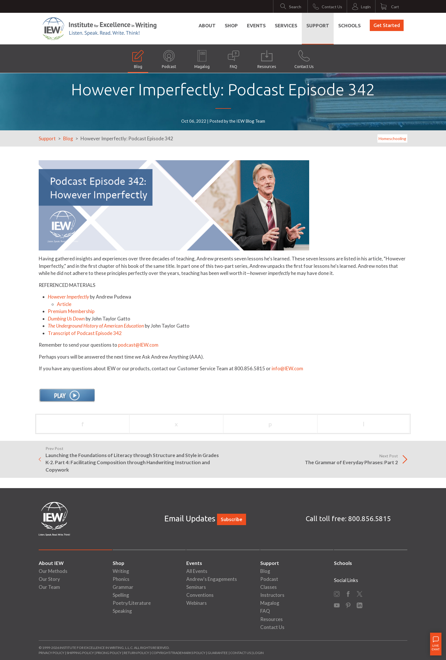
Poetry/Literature (132, 603)
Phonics (121, 579)
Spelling (121, 595)
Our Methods (53, 571)
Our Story (49, 579)
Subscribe (231, 519)
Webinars (196, 603)
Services (286, 25)
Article (64, 304)
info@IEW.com (287, 368)
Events (256, 25)
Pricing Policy (108, 653)
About (207, 25)
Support (317, 25)
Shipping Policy (80, 653)
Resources (266, 59)
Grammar (123, 587)
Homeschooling (392, 138)
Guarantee (218, 653)
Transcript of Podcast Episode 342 (85, 333)
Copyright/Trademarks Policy (178, 653)
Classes (268, 587)
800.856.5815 (369, 519)
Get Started (386, 25)
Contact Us (304, 59)
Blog (138, 59)
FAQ (233, 59)
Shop (231, 25)
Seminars (196, 587)
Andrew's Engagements (211, 579)
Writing (121, 571)
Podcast (169, 59)
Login (258, 653)
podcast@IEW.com (138, 345)
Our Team (49, 587)
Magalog (202, 59)
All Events (196, 571)
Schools (349, 25)
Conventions (200, 595)
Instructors (272, 595)
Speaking (122, 611)
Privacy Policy (51, 653)
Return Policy (136, 653)
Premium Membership (71, 311)
